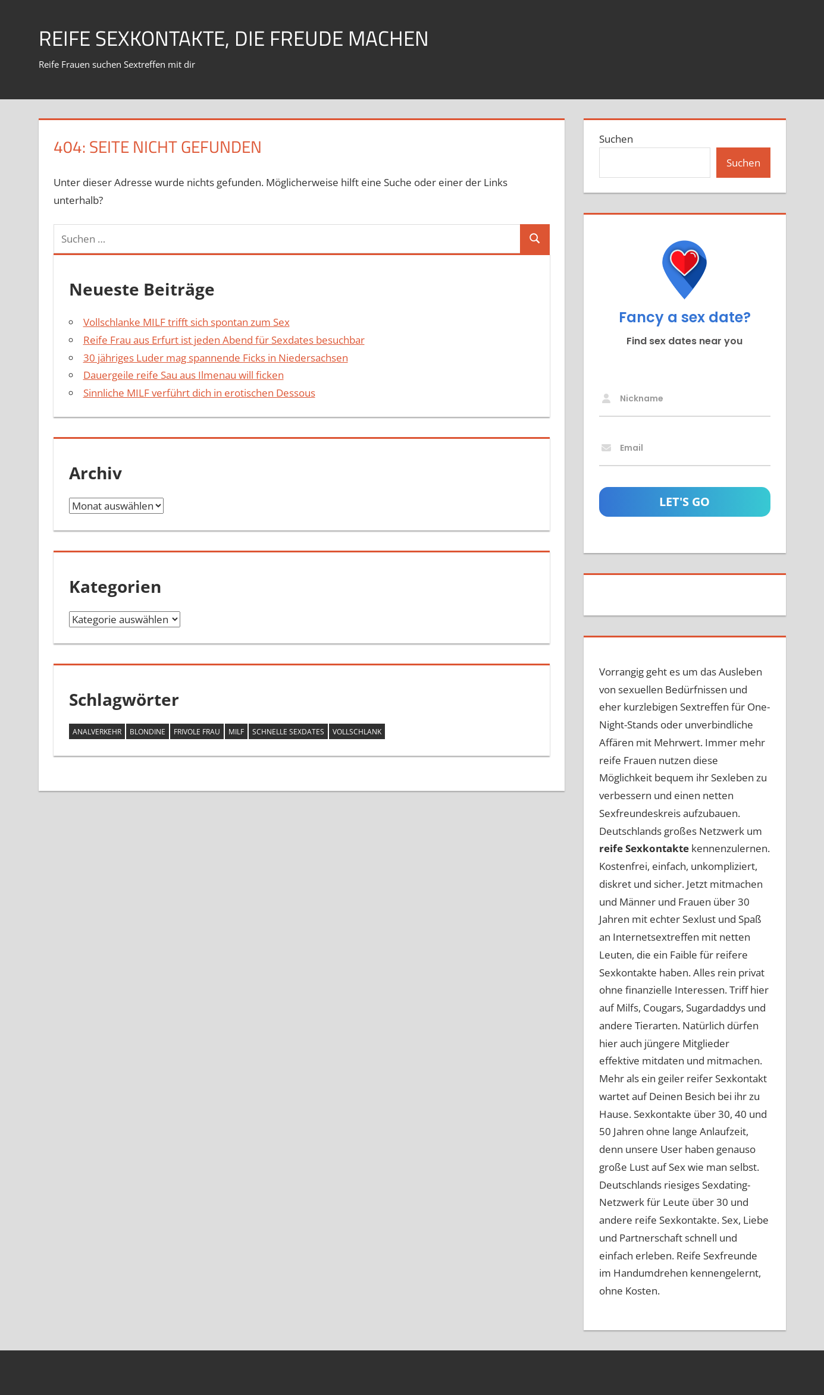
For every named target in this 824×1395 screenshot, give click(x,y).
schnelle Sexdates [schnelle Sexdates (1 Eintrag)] (288, 732)
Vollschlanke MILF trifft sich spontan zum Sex (186, 322)
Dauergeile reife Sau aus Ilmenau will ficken (183, 375)
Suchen (616, 139)
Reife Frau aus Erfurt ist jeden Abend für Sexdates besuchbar (224, 340)
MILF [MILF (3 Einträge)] (236, 732)
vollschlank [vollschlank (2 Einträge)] (357, 732)
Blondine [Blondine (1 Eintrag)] (147, 732)
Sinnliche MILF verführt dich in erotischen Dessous (199, 393)
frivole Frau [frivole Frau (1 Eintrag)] (197, 732)
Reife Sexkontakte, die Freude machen (238, 37)
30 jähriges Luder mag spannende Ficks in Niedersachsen (215, 358)
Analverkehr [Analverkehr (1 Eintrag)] (97, 732)
